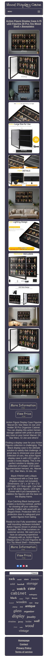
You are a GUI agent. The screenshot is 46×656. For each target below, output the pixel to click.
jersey (20, 622)
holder (29, 621)
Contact (24, 644)
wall (36, 621)
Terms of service (24, 652)
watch (21, 589)
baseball (20, 584)
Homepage (23, 640)
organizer (29, 611)
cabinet (19, 593)
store (26, 579)
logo (27, 598)
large (37, 603)
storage (32, 583)
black (13, 597)
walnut (21, 598)
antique (30, 606)
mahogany (33, 595)
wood (29, 625)
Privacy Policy (23, 648)
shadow (12, 622)
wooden (21, 602)
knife (21, 627)
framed (11, 603)
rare (30, 603)
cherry (15, 607)
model (19, 579)
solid (12, 584)
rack (12, 578)
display (18, 616)
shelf (21, 607)
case (31, 588)
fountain (35, 579)
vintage (24, 630)
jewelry (31, 616)
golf (13, 590)
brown (34, 598)
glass (17, 610)
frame (15, 627)
